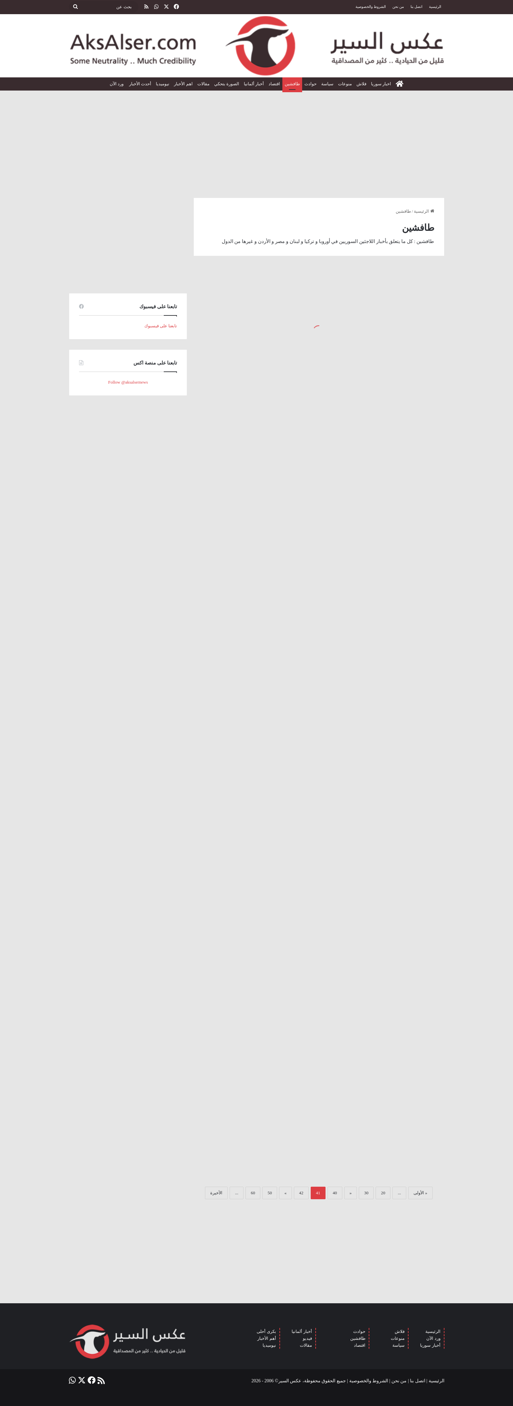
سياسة (327, 83)
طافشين (292, 83)
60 (253, 1192)
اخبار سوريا (381, 83)
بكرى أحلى (266, 1331)
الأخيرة (216, 1192)
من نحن (398, 7)
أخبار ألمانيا (254, 83)
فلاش (361, 83)
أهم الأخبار (266, 1338)
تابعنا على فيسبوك (160, 325)
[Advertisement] (256, 141)
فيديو (307, 1338)
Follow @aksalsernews (128, 382)
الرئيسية (435, 7)
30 (366, 1192)
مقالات (203, 83)
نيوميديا (162, 83)
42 (301, 1192)
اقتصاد (274, 83)
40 (335, 1192)
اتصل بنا (416, 7)
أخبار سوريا (430, 1345)
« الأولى (420, 1192)
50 (270, 1192)
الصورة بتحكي (226, 83)
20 (383, 1192)
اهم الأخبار (183, 83)
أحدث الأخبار (140, 83)
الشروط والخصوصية (371, 7)
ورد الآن (117, 83)
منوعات (345, 83)
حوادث (310, 83)
